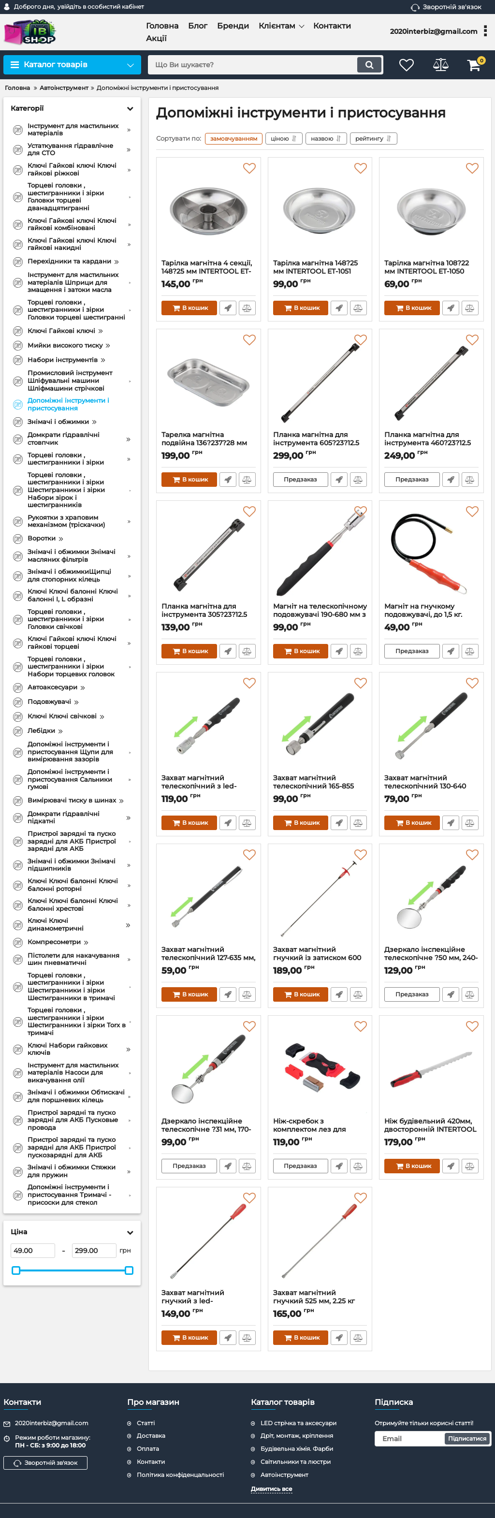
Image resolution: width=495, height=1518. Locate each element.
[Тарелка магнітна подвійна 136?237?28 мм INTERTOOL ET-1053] (208, 382)
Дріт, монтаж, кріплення (297, 1435)
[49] (33, 1250)
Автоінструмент (284, 1474)
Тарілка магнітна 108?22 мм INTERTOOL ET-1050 (431, 271)
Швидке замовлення (227, 308)
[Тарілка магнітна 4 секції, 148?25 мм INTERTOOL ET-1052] (208, 210)
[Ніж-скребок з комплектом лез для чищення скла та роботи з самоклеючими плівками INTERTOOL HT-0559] (320, 1069)
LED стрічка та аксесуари (298, 1423)
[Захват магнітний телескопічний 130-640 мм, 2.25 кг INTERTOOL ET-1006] (431, 725)
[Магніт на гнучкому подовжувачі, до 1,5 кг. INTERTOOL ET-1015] (431, 554)
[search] (265, 64)
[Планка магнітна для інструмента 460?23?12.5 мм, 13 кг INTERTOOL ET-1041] (431, 382)
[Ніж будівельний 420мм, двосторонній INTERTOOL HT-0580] (431, 1069)
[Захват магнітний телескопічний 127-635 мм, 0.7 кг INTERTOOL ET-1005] (208, 897)
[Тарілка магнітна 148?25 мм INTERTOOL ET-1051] (320, 210)
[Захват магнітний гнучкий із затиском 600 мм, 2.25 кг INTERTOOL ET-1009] (320, 897)
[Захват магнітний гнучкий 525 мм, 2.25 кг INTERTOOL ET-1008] (320, 1240)
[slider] (16, 1270)
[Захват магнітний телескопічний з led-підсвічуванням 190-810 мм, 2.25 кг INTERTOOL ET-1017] (208, 725)
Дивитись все (271, 1488)
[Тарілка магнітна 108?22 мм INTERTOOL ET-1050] (431, 210)
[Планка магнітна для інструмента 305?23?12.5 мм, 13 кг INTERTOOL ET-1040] (208, 554)
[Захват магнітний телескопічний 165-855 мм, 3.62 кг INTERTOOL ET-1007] (320, 725)
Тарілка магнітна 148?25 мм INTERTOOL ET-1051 (320, 271)
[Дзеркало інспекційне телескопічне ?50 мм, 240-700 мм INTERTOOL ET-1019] (431, 897)
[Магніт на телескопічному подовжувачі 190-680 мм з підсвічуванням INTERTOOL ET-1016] (320, 554)
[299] (94, 1250)
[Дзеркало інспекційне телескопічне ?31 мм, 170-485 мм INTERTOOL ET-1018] (208, 1069)
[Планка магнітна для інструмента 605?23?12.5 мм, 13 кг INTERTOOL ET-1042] (320, 382)
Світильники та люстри (296, 1461)
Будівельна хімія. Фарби (297, 1448)
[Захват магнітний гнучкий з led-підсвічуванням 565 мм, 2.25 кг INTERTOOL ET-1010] (208, 1240)
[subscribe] (433, 1438)
